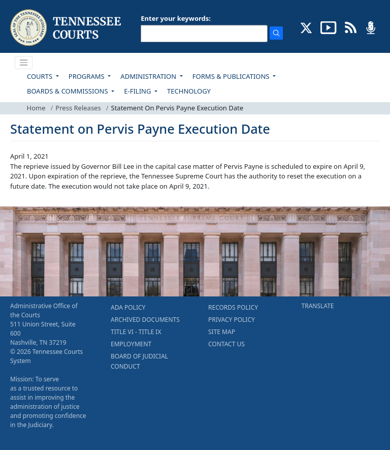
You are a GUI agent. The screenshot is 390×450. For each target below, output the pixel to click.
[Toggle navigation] (24, 62)
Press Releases (78, 107)
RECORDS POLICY (233, 307)
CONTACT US (226, 344)
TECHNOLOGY (189, 91)
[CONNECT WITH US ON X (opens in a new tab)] (306, 27)
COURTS (40, 76)
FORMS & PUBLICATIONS (231, 76)
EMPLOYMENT (131, 344)
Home (36, 107)
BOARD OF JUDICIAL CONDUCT (139, 361)
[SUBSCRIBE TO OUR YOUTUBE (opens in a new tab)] (328, 27)
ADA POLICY (128, 307)
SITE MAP (221, 331)
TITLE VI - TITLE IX (136, 331)
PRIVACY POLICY (231, 319)
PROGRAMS (87, 76)
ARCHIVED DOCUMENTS (145, 319)
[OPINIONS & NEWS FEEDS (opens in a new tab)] (350, 27)
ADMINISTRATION (149, 76)
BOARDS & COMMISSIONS (68, 91)
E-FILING (138, 91)
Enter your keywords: (176, 18)
